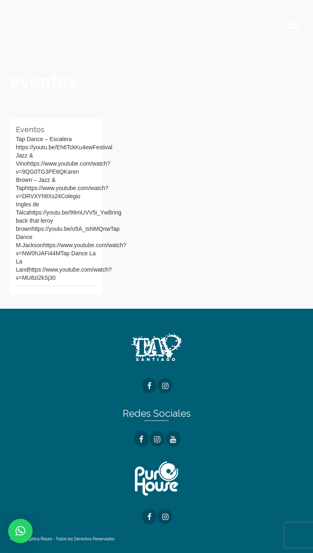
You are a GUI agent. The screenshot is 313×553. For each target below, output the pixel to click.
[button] (20, 531)
